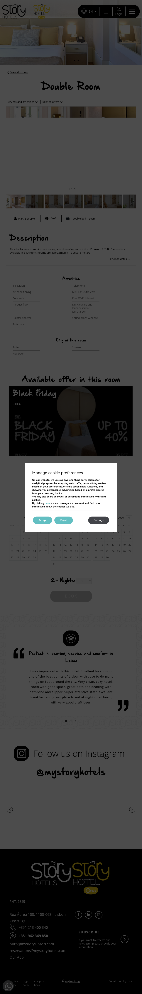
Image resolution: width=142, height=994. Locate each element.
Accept (42, 520)
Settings (99, 520)
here (47, 503)
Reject (63, 520)
